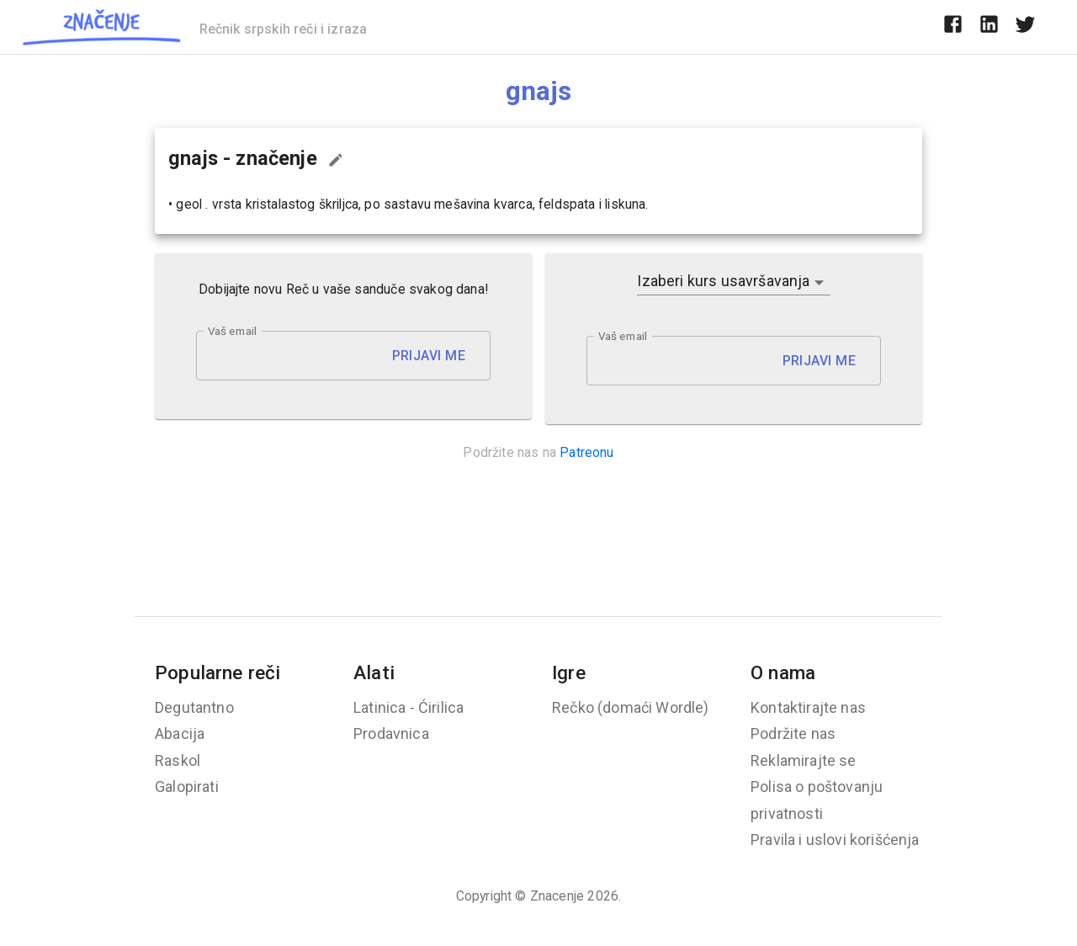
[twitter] (1025, 27)
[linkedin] (989, 27)
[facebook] (953, 27)
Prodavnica (391, 733)
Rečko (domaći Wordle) (630, 707)
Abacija (179, 733)
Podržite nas (793, 733)
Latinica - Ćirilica (408, 707)
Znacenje (557, 896)
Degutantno (194, 707)
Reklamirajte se (804, 760)
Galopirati (187, 786)
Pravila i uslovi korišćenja (835, 839)
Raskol (177, 760)
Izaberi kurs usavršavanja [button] (723, 281)
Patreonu (586, 452)
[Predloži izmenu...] (335, 159)
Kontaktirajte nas (808, 707)
